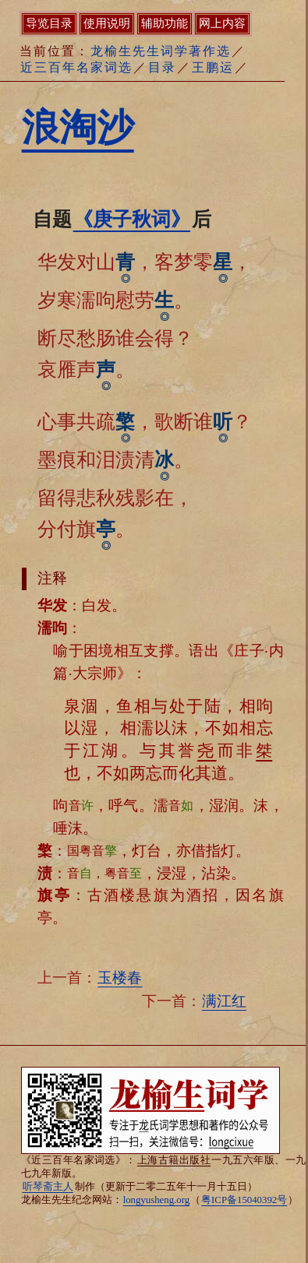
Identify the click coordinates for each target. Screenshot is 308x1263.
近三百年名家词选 (76, 67)
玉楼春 (119, 977)
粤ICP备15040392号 (244, 1199)
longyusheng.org (156, 1199)
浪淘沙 (78, 127)
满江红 (224, 1001)
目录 (162, 67)
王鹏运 (213, 67)
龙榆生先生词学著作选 (160, 51)
